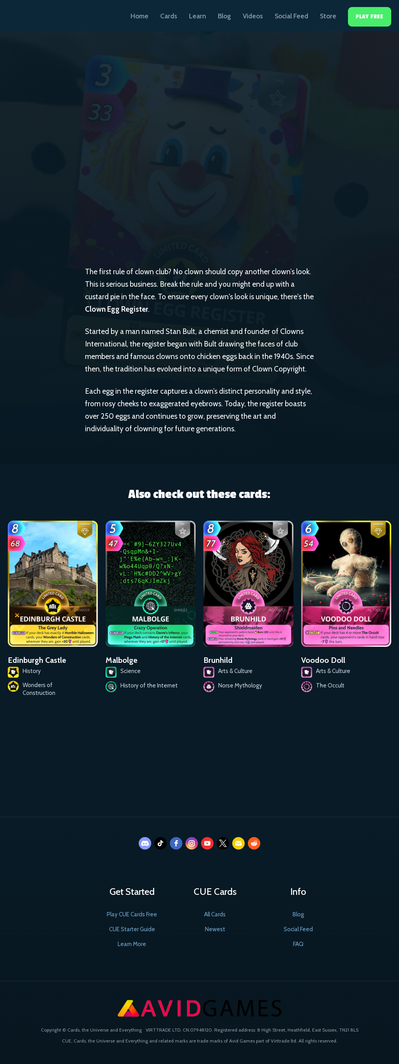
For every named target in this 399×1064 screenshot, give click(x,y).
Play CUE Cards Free (132, 914)
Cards (168, 16)
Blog (224, 16)
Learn (197, 16)
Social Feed (291, 16)
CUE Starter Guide (132, 929)
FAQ (298, 944)
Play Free (369, 16)
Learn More (132, 944)
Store (328, 16)
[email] (238, 843)
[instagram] (191, 843)
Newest (215, 929)
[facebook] (176, 843)
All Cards (215, 914)
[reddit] (254, 843)
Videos (253, 16)
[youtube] (207, 843)
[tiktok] (160, 843)
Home (139, 16)
